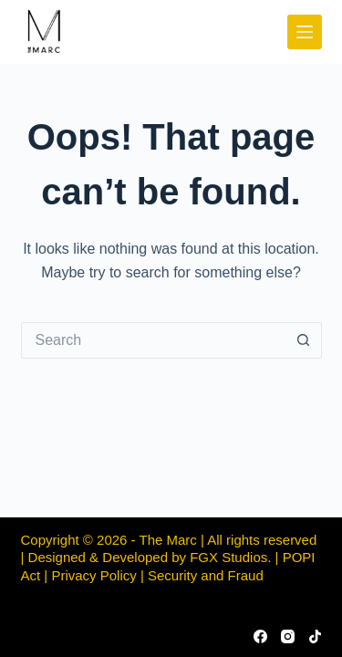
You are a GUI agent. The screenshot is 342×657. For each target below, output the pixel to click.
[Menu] (304, 32)
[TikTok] (315, 636)
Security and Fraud (206, 575)
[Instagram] (288, 636)
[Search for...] (153, 340)
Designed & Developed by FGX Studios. (150, 557)
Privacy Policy (93, 575)
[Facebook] (260, 636)
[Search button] (303, 340)
